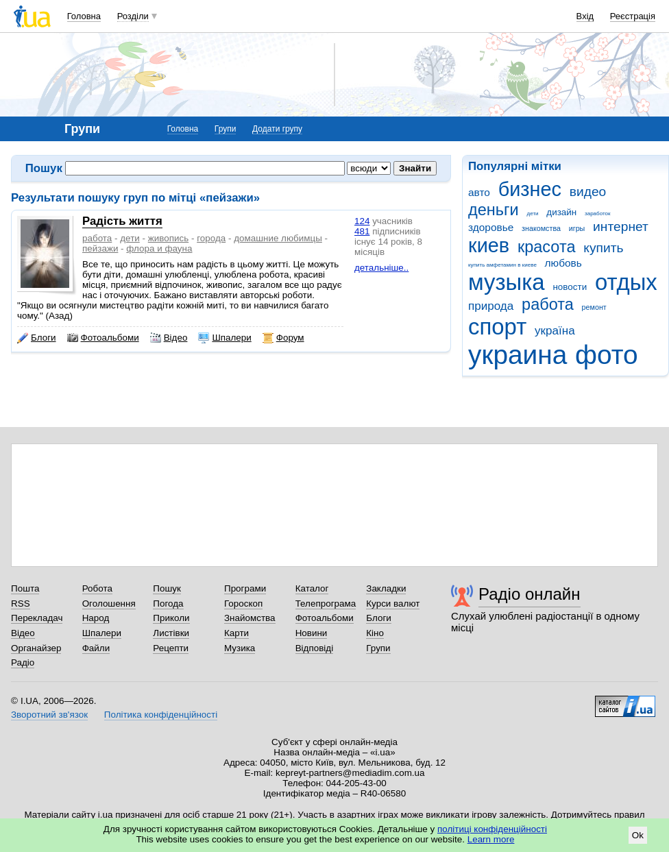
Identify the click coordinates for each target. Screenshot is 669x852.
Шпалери (224, 337)
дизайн (561, 212)
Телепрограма (325, 603)
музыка (506, 282)
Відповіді (314, 648)
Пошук (167, 588)
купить (603, 248)
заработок (598, 213)
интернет (620, 226)
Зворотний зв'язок (49, 714)
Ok (638, 835)
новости (569, 287)
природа (490, 306)
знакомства (541, 228)
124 (361, 221)
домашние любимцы (278, 238)
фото (606, 354)
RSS (20, 603)
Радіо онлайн (529, 594)
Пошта (25, 588)
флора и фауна (159, 248)
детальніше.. (381, 268)
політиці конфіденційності (492, 829)
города (211, 238)
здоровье (490, 227)
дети (533, 213)
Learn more (491, 839)
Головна (84, 16)
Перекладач (36, 618)
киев (488, 245)
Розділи (133, 16)
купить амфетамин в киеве (502, 265)
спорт (497, 326)
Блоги (36, 337)
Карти (236, 633)
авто (479, 192)
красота (547, 247)
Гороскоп (243, 603)
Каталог (312, 588)
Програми (245, 588)
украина (517, 354)
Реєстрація (632, 16)
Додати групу (277, 129)
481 (361, 231)
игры (577, 228)
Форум (283, 337)
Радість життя (122, 221)
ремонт (594, 307)
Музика (239, 648)
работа (548, 304)
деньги (493, 210)
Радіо (22, 662)
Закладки (386, 588)
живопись (168, 238)
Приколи (171, 618)
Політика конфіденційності (160, 714)
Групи (225, 129)
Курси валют (392, 603)
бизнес (529, 189)
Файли (96, 648)
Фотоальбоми (103, 337)
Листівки (171, 633)
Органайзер (36, 648)
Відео (169, 337)
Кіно (375, 633)
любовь (563, 263)
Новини (311, 633)
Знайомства (250, 618)
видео (588, 191)
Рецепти (170, 648)
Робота (97, 588)
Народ (96, 618)
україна (555, 330)
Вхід (585, 16)
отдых (626, 282)
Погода (168, 603)
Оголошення (109, 603)
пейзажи (100, 248)
